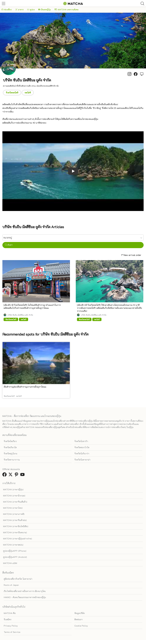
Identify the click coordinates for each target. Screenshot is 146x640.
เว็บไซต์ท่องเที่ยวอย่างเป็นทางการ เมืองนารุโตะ (25, 591)
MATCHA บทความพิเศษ (66, 9)
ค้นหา (9, 245)
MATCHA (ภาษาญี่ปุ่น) (13, 489)
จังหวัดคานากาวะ (12, 459)
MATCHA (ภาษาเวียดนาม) (15, 532)
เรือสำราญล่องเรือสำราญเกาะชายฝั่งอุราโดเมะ (25, 386)
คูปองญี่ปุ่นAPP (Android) (15, 557)
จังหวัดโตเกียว (10, 441)
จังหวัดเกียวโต (10, 447)
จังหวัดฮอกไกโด (81, 447)
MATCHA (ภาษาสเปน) (13, 544)
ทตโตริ (28, 92)
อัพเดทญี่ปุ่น (44, 9)
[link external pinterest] (17, 475)
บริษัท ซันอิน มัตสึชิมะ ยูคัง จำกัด (20, 315)
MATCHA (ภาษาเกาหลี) (14, 514)
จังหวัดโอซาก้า (81, 441)
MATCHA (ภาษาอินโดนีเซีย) (15, 526)
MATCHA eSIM (10, 563)
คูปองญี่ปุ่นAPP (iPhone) (14, 550)
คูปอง (31, 9)
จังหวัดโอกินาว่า (81, 453)
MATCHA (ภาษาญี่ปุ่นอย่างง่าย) (17, 538)
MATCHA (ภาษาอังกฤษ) (14, 495)
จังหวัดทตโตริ (12, 92)
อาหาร (19, 9)
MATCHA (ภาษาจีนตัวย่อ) (15, 520)
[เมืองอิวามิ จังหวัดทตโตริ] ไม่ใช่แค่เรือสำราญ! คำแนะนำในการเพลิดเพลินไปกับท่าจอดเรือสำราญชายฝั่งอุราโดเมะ (32, 306)
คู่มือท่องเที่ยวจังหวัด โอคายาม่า (18, 578)
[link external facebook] (5, 475)
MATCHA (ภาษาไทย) (13, 507)
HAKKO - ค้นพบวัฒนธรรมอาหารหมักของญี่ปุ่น (25, 597)
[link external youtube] (23, 475)
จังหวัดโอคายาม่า (82, 459)
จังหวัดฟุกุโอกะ (10, 453)
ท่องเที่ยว (6, 9)
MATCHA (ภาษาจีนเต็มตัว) (15, 501)
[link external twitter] (11, 475)
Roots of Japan (11, 585)
